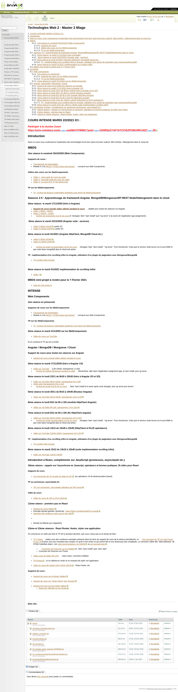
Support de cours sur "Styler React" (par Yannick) (54, 581)
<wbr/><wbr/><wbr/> (92, 130)
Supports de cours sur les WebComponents (59, 76)
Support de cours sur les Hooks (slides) (49, 586)
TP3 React (37, 561)
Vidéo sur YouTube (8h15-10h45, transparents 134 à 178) (57, 397)
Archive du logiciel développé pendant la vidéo (55, 371)
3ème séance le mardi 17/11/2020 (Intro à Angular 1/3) (60, 88)
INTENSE (34, 69)
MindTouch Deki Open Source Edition (159, 689)
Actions (166, 623)
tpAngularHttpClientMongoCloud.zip (45, 659)
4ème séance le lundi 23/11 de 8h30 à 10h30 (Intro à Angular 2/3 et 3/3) (67, 91)
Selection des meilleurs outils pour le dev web (52, 513)
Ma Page (7, 12)
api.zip (34, 623)
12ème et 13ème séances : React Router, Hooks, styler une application (67, 114)
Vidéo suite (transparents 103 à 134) (48, 384)
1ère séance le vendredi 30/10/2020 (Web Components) (61, 43)
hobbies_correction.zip (40, 634)
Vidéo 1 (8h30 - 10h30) (43, 211)
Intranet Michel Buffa (41, 24)
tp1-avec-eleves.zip (39, 639)
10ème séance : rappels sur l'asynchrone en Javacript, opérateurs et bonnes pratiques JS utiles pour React (82, 110)
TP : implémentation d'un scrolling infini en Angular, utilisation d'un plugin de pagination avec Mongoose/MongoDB (89, 62)
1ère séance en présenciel (48, 74)
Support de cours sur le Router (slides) (49, 576)
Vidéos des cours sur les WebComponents (59, 48)
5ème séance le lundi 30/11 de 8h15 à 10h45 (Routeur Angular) (64, 93)
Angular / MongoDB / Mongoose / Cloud (50, 83)
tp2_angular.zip (37, 644)
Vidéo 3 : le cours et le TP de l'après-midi (50, 182)
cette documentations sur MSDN (71, 544)
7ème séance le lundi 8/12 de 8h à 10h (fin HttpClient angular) (63, 98)
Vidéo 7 (36, 275)
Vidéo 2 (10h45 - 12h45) (43, 213)
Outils (35, 12)
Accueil (30, 24)
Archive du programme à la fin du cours (52, 216)
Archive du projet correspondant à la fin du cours (56, 247)
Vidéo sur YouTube (41, 369)
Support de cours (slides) (43, 509)
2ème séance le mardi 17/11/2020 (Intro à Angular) (59, 55)
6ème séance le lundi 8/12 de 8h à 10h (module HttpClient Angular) (65, 95)
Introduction (35, 36)
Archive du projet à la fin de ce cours (51, 386)
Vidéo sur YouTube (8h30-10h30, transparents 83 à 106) (57, 382)
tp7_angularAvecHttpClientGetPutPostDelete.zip (49, 654)
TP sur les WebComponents (53, 50)
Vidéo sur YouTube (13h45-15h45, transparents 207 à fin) (57, 433)
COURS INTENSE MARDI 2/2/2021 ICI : (47, 34)
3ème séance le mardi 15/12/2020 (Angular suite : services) (62, 57)
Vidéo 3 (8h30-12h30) (42, 226)
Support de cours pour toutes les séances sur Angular (59, 86)
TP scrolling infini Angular (44, 260)
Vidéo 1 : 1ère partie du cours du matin (49, 177)
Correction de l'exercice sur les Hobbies (58, 549)
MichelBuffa (170, 16)
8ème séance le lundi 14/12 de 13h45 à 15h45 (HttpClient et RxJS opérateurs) (70, 100)
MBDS (32, 41)
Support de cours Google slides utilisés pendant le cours (57, 358)
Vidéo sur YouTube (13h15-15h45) (47, 455)
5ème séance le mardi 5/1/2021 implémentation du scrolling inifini (64, 65)
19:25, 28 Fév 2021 (154, 16)
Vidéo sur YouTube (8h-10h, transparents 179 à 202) (55, 407)
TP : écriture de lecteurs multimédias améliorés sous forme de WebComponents (67, 193)
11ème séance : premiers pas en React (53, 112)
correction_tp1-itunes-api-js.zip (43, 628)
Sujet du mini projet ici (42, 285)
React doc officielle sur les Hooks (53, 588)
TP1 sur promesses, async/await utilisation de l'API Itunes (57, 487)
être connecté (43, 676)
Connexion (173, 9)
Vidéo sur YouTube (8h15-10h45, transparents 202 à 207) (57, 418)
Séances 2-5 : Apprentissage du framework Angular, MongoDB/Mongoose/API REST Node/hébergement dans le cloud (83, 53)
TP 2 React (38, 539)
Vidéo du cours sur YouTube (45, 336)
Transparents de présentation (45, 164)
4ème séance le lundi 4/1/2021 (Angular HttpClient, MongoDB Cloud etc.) (68, 60)
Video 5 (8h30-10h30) (42, 239)
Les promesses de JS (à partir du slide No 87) (52, 476)
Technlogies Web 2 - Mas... (10, 17)
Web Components (41, 72)
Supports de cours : (49, 46)
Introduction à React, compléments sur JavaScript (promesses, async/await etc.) (67, 107)
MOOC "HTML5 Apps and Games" (60, 166)
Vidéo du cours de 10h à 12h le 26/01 (49, 498)
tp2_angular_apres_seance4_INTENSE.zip (48, 649)
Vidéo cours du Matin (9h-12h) (46, 556)
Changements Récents (21, 12)
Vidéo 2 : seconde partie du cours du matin (51, 180)
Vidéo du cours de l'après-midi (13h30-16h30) (52, 565)
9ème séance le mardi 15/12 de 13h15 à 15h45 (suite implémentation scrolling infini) (72, 105)
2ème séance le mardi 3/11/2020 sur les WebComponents (61, 81)
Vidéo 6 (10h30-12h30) (43, 242)
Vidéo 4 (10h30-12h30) (43, 229)
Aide (44, 12)
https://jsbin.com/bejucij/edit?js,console (82, 511)
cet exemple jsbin (97, 544)
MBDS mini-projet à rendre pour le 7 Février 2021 (54, 67)
